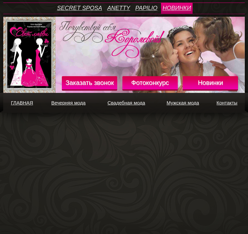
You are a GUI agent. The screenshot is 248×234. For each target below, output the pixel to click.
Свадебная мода (131, 103)
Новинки (210, 82)
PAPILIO (146, 8)
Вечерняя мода (72, 103)
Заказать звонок (89, 82)
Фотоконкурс (150, 82)
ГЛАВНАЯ (25, 103)
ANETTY (118, 8)
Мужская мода (187, 103)
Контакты (229, 103)
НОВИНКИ (177, 8)
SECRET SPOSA (79, 8)
